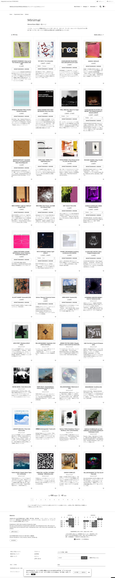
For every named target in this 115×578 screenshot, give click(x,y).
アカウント (100, 1)
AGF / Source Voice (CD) (69, 206)
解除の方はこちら (94, 557)
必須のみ (84, 572)
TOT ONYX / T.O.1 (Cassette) (45, 61)
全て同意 (76, 572)
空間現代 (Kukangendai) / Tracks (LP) (45, 429)
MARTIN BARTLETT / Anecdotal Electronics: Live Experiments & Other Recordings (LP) (21, 161)
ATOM (14, 564)
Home (11, 14)
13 (78, 500)
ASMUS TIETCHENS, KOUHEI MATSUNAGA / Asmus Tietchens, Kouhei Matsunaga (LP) (21, 253)
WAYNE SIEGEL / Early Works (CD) (21, 387)
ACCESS (13, 540)
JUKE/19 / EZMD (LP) (69, 472)
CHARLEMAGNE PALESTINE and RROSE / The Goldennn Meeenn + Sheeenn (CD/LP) (93, 111)
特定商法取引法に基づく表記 (17, 566)
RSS (11, 564)
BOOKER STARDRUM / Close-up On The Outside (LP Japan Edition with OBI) (21, 63)
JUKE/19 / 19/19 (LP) (93, 61)
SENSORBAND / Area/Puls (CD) (93, 387)
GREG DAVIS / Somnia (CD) (69, 297)
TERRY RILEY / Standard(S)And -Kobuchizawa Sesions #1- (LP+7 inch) (45, 388)
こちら (33, 507)
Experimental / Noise (18, 14)
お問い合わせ (14, 531)
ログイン (110, 1)
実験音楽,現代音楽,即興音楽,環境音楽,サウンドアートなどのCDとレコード (27, 6)
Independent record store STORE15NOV (9, 1)
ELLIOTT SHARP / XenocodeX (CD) (21, 297)
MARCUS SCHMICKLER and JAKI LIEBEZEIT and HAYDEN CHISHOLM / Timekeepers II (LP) (93, 431)
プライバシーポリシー (15, 569)
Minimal (26, 14)
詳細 (34, 574)
